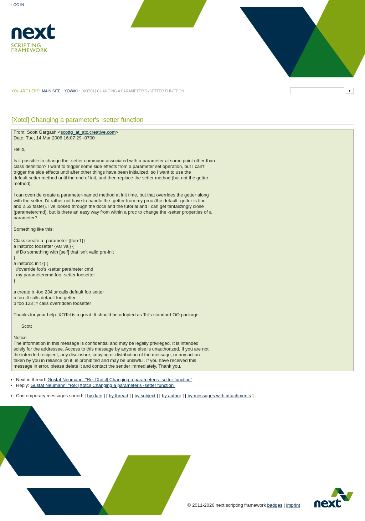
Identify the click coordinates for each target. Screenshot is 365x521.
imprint (293, 505)
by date (94, 395)
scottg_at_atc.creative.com (88, 132)
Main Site (51, 91)
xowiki (71, 91)
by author (171, 395)
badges (275, 505)
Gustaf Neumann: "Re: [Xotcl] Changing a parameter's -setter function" (119, 379)
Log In (17, 5)
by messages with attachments (219, 395)
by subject (144, 395)
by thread (118, 395)
